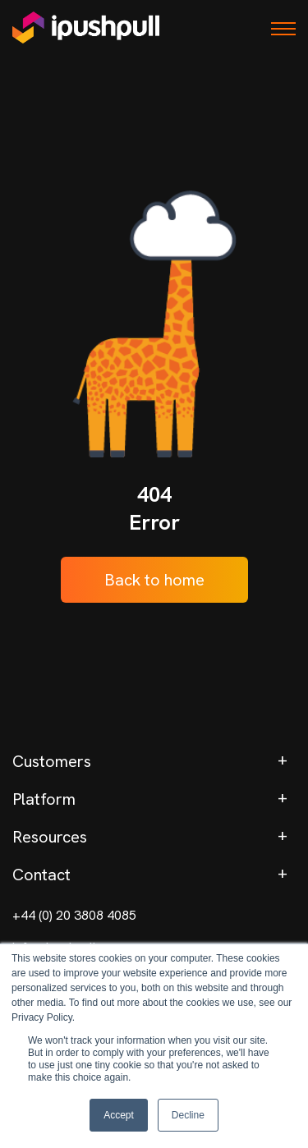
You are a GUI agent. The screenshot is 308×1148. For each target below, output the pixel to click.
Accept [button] (118, 1115)
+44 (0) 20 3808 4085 (74, 915)
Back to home (154, 579)
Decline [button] (188, 1115)
